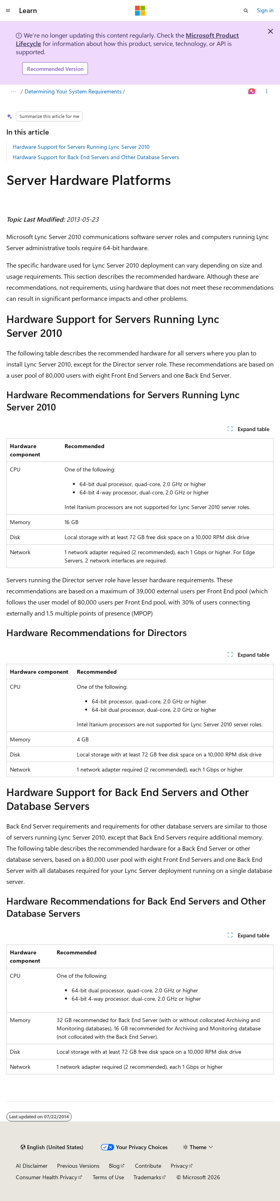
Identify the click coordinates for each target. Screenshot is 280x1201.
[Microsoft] (140, 11)
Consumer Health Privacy (46, 1177)
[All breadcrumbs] (13, 92)
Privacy (179, 1165)
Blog (114, 1165)
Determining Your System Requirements (73, 91)
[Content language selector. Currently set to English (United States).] (52, 1147)
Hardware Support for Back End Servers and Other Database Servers (96, 157)
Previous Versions (78, 1165)
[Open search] (246, 11)
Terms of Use (108, 1177)
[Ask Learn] (252, 92)
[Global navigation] (8, 11)
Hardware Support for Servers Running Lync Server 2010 (81, 146)
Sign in (265, 10)
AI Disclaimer (32, 1165)
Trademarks (147, 1177)
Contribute (148, 1165)
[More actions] (267, 92)
